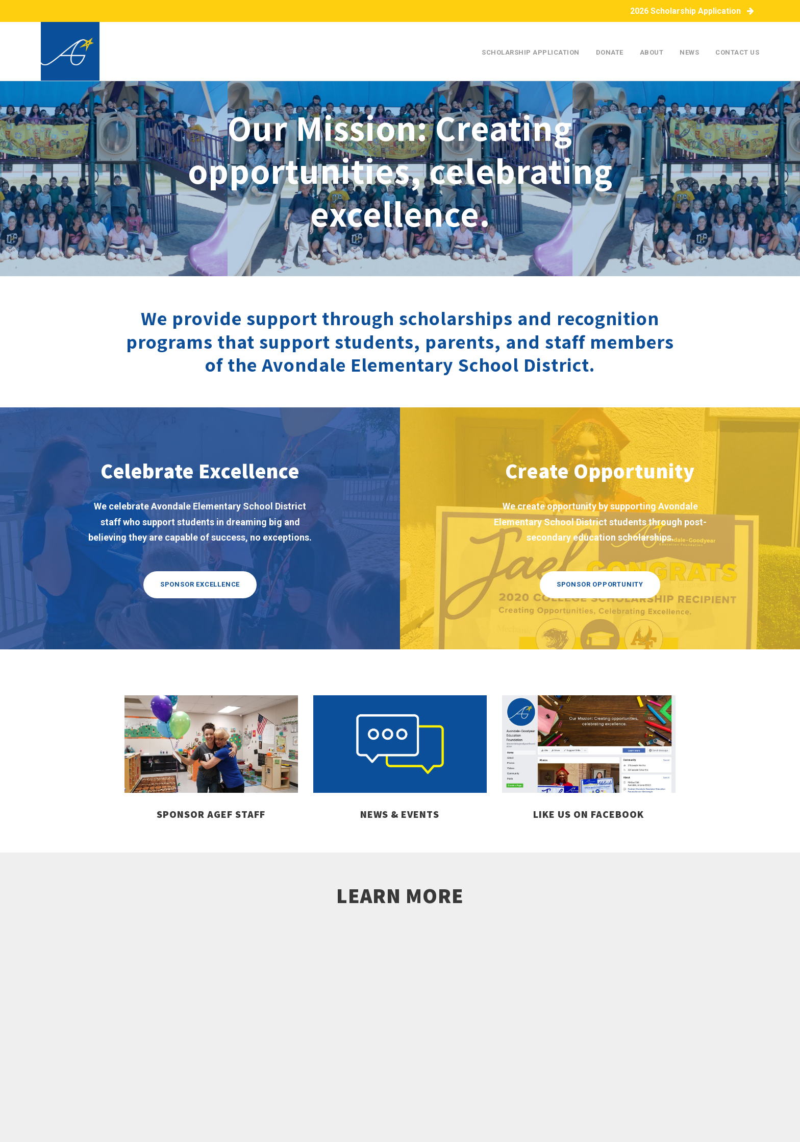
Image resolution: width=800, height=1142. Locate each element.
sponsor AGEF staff (211, 814)
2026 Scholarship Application (692, 11)
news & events (399, 814)
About (652, 52)
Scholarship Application (531, 52)
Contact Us (737, 52)
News (689, 52)
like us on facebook (588, 814)
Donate (609, 52)
